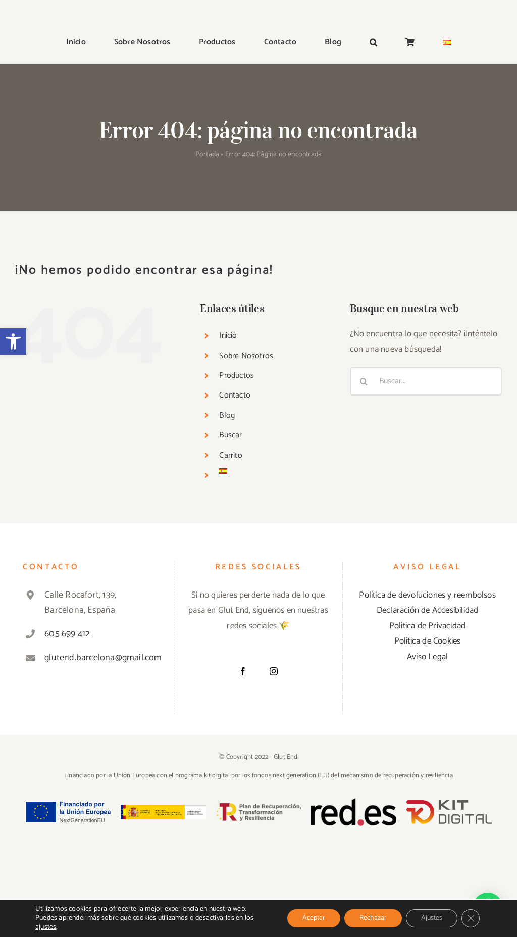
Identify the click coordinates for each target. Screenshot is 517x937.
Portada (207, 154)
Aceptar (313, 918)
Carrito (230, 455)
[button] (13, 341)
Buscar (230, 435)
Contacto (234, 395)
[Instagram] (273, 671)
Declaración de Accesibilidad (428, 610)
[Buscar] (364, 381)
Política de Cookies (427, 641)
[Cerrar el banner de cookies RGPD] (470, 918)
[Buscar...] (426, 381)
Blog (227, 415)
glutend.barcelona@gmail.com (100, 657)
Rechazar (373, 918)
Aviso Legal (427, 657)
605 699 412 (67, 634)
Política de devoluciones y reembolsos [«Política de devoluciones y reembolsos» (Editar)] (427, 595)
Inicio (228, 335)
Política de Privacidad (427, 626)
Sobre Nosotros (246, 356)
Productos (236, 375)
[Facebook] (242, 671)
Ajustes (431, 918)
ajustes (45, 927)
